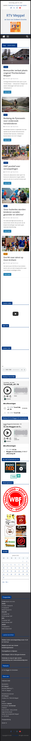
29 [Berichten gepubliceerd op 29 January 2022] (23, 574)
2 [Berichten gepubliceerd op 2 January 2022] (26, 561)
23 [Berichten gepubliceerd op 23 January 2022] (27, 571)
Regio (5, 114)
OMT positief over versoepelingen (11, 167)
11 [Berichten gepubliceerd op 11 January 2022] (7, 568)
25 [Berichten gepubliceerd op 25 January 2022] (7, 574)
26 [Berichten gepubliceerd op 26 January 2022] (11, 574)
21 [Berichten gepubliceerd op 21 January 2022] (19, 571)
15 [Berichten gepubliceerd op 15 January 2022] (23, 568)
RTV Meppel (15, 15)
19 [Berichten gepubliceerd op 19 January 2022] (11, 571)
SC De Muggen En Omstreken (10, 670)
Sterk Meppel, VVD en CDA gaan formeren (13, 654)
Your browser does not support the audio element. (14, 370)
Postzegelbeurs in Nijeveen (9, 651)
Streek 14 (4, 723)
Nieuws (5, 67)
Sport (5, 254)
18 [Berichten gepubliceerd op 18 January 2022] (7, 571)
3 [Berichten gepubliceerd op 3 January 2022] (3, 564)
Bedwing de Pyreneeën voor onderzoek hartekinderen (14, 121)
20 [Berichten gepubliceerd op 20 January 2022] (15, 571)
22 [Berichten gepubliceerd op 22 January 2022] (23, 571)
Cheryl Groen (15, 78)
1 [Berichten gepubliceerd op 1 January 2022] (22, 561)
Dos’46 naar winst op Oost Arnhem (13, 258)
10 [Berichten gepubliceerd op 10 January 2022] (3, 568)
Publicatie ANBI (6, 680)
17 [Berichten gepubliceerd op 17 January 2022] (3, 571)
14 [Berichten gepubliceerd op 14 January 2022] (19, 568)
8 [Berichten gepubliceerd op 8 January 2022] (22, 564)
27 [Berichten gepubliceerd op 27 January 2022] (15, 574)
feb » (7, 582)
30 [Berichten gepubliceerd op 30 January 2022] (27, 574)
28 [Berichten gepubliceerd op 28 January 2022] (19, 574)
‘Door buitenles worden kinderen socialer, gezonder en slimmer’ (14, 212)
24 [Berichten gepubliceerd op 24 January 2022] (3, 574)
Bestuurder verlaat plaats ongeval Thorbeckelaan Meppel (15, 73)
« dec (3, 582)
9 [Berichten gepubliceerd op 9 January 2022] (26, 564)
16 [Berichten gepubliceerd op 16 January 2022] (27, 568)
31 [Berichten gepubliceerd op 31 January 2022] (3, 577)
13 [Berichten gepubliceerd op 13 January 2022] (15, 568)
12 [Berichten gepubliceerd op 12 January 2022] (11, 568)
